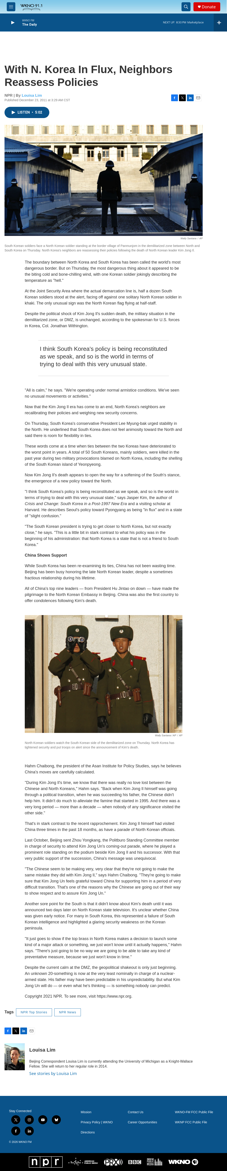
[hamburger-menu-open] (11, 6)
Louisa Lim (32, 95)
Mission (86, 1112)
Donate (209, 6)
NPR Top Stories (34, 1012)
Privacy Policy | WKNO (97, 1122)
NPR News (67, 1012)
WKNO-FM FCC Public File (194, 1112)
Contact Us (135, 1112)
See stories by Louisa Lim (53, 1073)
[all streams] (220, 22)
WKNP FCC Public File (191, 1122)
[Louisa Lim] (15, 1056)
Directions (88, 1132)
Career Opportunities (142, 1122)
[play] (12, 22)
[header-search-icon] (186, 6)
